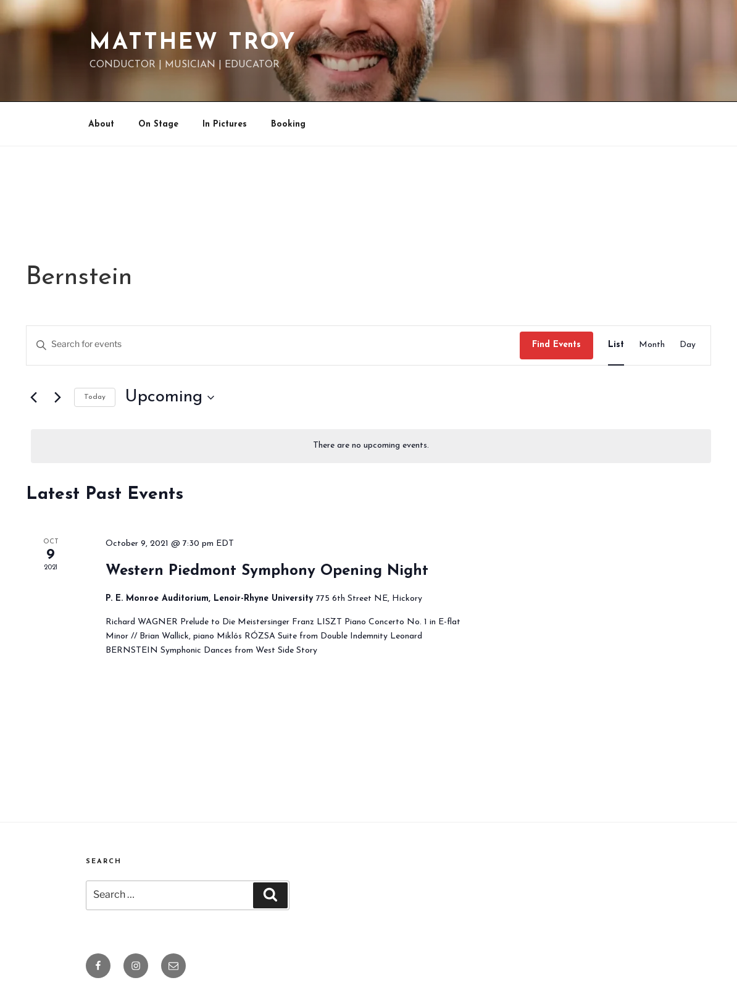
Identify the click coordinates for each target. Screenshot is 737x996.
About (101, 124)
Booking (288, 124)
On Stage (158, 124)
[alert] (371, 446)
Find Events (556, 344)
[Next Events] (57, 397)
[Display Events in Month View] (652, 345)
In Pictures (224, 124)
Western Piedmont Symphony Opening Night (267, 571)
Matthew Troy (193, 43)
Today (95, 397)
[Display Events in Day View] (688, 345)
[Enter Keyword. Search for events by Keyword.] (273, 345)
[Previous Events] (33, 397)
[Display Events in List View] (616, 345)
